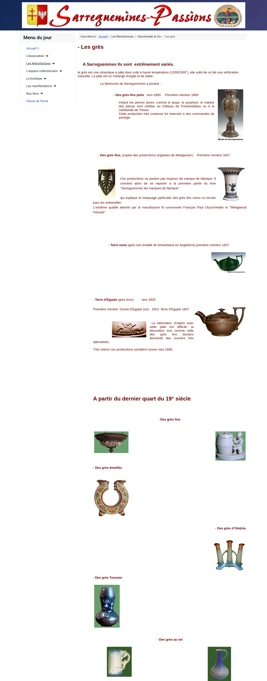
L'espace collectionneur (42, 71)
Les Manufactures (38, 63)
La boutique (34, 78)
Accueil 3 (32, 48)
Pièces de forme (37, 101)
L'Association (35, 56)
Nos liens (32, 93)
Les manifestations (39, 86)
